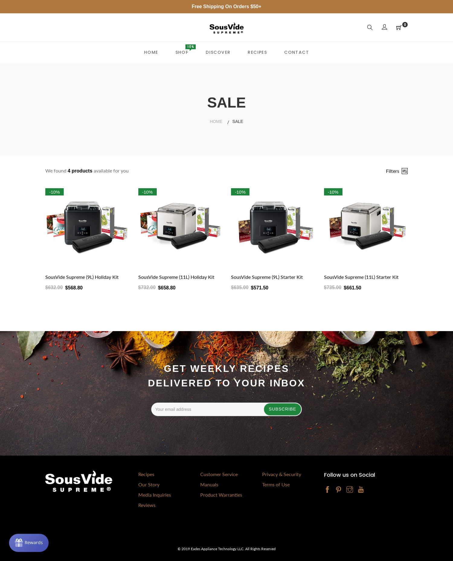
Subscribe (282, 409)
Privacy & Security (281, 474)
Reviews (147, 505)
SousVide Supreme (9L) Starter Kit (267, 277)
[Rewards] (29, 543)
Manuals (209, 484)
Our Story (148, 484)
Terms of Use (276, 484)
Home (216, 121)
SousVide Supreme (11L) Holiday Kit (176, 277)
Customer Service (219, 474)
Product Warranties (221, 495)
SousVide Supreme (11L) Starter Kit (361, 277)
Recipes (146, 474)
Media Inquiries (154, 495)
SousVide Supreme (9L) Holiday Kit (82, 277)
